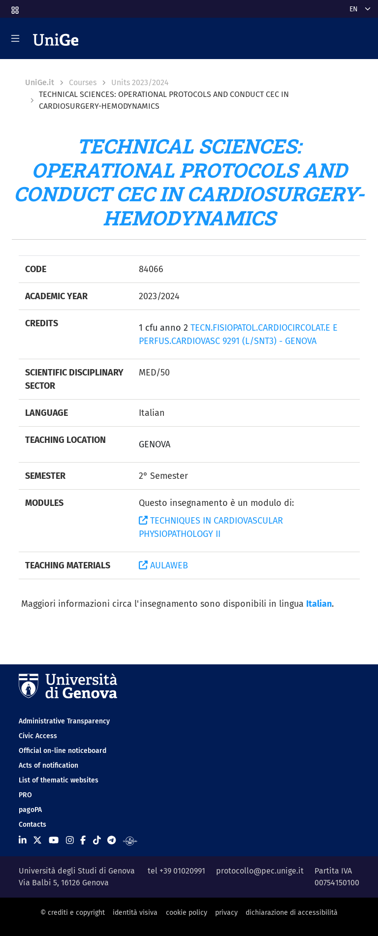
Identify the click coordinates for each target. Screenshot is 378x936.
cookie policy (186, 912)
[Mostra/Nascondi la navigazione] (15, 38)
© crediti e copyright (72, 912)
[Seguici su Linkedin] (23, 840)
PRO (25, 795)
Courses (82, 82)
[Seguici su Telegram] (111, 840)
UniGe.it (39, 82)
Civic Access (38, 736)
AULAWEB (163, 565)
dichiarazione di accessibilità (292, 912)
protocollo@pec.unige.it (260, 870)
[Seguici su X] (37, 840)
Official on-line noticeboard (62, 751)
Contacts (32, 824)
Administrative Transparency (64, 721)
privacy (226, 912)
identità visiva (135, 912)
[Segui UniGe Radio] (130, 840)
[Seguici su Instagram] (70, 840)
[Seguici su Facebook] (83, 840)
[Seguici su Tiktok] (97, 840)
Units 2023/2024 (140, 82)
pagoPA (30, 810)
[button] (14, 7)
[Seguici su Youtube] (54, 840)
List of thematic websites (58, 780)
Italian (319, 603)
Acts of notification (48, 765)
